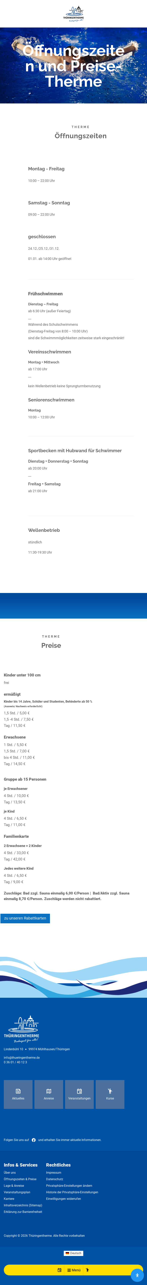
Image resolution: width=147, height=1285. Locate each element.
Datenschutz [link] (54, 1179)
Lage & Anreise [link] (14, 1186)
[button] (69, 1270)
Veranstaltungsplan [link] (17, 1192)
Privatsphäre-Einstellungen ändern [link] (69, 1186)
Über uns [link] (10, 1172)
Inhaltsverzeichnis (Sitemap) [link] (23, 1205)
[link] (73, 14)
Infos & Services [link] (21, 1165)
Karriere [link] (9, 1199)
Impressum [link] (53, 1172)
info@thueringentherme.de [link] (22, 1057)
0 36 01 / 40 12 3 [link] (15, 1062)
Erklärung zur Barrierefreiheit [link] (23, 1212)
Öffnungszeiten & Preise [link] (20, 1179)
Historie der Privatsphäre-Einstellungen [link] (72, 1192)
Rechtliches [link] (58, 1165)
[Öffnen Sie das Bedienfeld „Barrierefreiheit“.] (137, 1275)
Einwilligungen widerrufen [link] (63, 1199)
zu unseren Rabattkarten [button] (25, 918)
